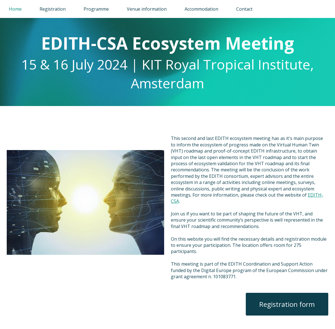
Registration (53, 9)
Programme (96, 9)
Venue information (147, 9)
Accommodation (201, 9)
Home (15, 9)
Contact (244, 9)
